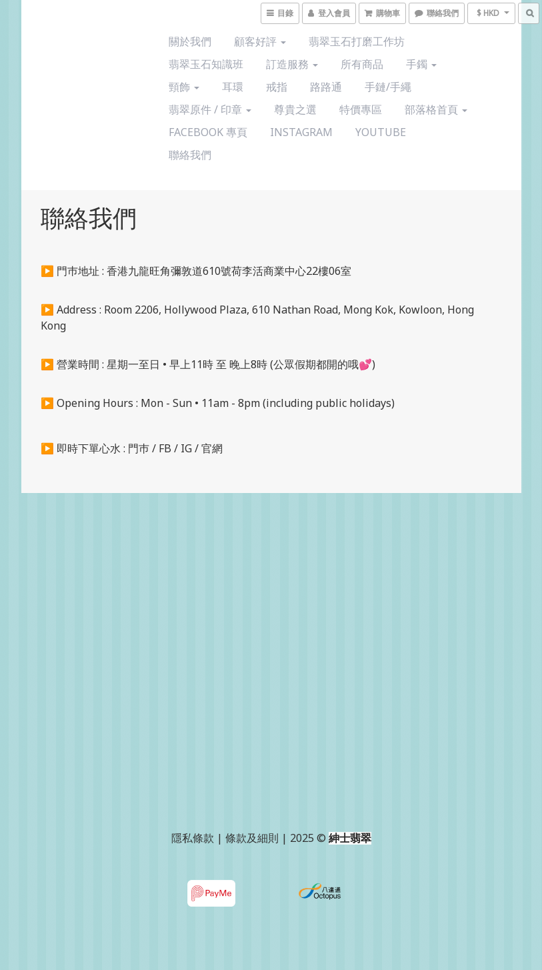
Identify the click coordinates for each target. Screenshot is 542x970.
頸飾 (184, 86)
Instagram (301, 132)
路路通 (326, 86)
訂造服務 (292, 64)
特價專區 (360, 109)
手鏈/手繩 (388, 86)
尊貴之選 (295, 109)
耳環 (232, 86)
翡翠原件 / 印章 (210, 109)
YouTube (380, 132)
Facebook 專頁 (208, 132)
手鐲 (421, 64)
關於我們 (190, 41)
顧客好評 (260, 41)
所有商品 (362, 64)
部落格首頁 (436, 109)
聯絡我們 (190, 154)
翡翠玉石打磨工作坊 (357, 41)
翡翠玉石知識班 (206, 64)
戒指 (276, 86)
